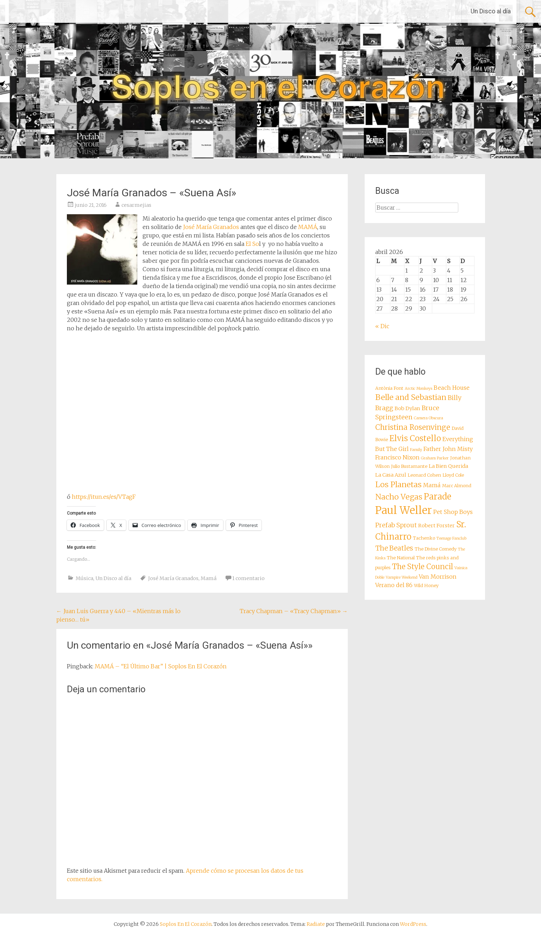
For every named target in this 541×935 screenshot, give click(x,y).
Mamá (208, 578)
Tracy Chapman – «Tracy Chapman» (294, 611)
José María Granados (211, 226)
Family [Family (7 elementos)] (416, 449)
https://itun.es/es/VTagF (104, 496)
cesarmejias (136, 205)
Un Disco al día (491, 11)
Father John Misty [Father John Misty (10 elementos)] (448, 448)
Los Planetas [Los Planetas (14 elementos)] (398, 484)
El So (252, 243)
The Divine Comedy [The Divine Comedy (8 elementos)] (436, 549)
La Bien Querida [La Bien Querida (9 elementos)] (448, 466)
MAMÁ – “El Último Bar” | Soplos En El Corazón (161, 666)
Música (84, 578)
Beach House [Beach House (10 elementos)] (452, 387)
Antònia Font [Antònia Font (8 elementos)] (389, 388)
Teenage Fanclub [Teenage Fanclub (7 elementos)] (451, 538)
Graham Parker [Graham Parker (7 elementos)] (435, 458)
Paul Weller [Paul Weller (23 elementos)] (403, 510)
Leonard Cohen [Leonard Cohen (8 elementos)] (424, 475)
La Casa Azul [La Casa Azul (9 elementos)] (390, 475)
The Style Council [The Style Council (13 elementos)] (422, 566)
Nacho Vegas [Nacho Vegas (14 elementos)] (398, 497)
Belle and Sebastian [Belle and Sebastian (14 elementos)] (410, 397)
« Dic (382, 326)
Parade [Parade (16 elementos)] (437, 496)
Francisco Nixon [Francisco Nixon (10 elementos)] (397, 457)
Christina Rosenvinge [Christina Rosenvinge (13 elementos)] (412, 427)
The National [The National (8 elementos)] (401, 557)
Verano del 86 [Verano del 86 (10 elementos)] (394, 585)
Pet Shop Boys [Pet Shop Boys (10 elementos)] (453, 511)
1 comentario (248, 578)
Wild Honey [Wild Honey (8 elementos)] (426, 585)
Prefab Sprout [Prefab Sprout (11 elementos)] (396, 525)
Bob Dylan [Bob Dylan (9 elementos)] (407, 408)
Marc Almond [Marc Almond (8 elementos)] (456, 485)
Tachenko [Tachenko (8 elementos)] (424, 538)
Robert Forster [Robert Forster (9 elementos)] (436, 525)
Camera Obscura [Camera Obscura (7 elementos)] (428, 418)
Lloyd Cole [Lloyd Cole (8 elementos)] (453, 475)
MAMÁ (307, 226)
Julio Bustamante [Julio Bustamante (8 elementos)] (409, 466)
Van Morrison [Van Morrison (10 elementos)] (438, 576)
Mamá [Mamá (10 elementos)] (432, 485)
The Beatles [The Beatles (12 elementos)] (394, 548)
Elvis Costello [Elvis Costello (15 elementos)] (415, 438)
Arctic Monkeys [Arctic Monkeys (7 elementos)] (418, 388)
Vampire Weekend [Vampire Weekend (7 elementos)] (401, 577)
